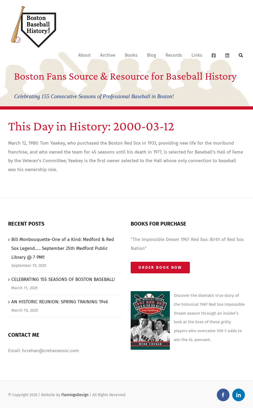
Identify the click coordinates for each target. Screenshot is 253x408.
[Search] (241, 55)
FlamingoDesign (75, 395)
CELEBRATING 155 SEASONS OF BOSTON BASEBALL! (63, 279)
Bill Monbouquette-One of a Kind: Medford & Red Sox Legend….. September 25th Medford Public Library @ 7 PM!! (62, 248)
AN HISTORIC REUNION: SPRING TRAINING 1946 (59, 302)
